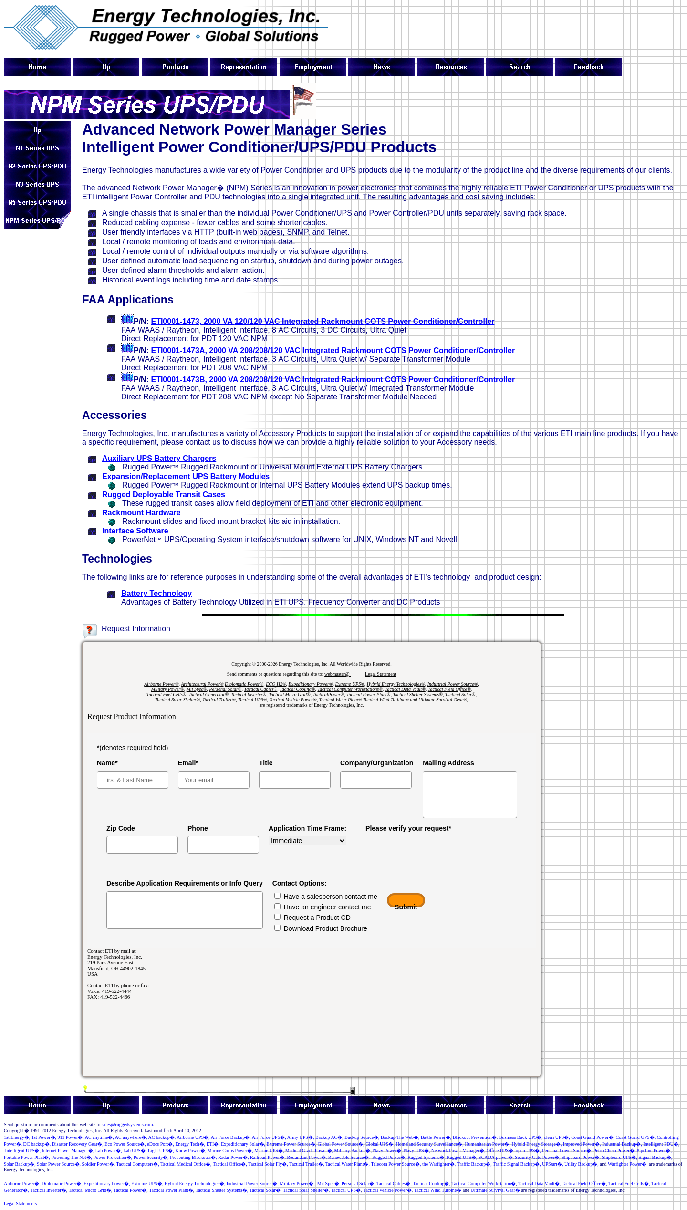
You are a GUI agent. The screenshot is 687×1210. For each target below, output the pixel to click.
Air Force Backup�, (231, 1137)
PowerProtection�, (113, 1157)
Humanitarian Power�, (487, 1144)
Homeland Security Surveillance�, (429, 1144)
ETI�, (213, 1144)
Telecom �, (396, 1164)
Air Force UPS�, (269, 1137)
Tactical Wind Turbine (435, 1190)
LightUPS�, (161, 1150)
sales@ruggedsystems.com (127, 1124)
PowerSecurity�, (151, 1157)
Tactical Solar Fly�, (268, 1164)
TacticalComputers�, (137, 1164)
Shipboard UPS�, (619, 1157)
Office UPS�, (499, 1150)
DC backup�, (37, 1144)
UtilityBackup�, (581, 1164)
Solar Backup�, (20, 1164)
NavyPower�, (387, 1150)
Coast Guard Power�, (592, 1137)
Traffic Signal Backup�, (517, 1164)
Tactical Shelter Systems (219, 1190)
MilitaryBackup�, (353, 1150)
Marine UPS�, (269, 1150)
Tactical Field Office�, (584, 1183)
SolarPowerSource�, (59, 1164)
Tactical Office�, (230, 1164)
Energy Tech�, (190, 1144)
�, (71, 1137)
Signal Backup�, (655, 1157)
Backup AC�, (329, 1137)
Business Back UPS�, (521, 1137)
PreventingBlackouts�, (193, 1157)
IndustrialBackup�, (622, 1144)
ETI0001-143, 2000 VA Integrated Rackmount (322, 321)
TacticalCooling (428, 1183)
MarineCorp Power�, (230, 1150)
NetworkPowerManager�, (458, 1150)
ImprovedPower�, (582, 1144)
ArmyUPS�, (300, 1137)
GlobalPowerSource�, (341, 1144)
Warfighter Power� (627, 1164)
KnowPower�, (190, 1150)
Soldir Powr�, (98, 1164)
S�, (557, 1137)
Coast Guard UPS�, (636, 1137)
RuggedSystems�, (426, 1157)
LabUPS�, (134, 1150)
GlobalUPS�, (380, 1144)
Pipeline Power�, (654, 1150)
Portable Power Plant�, (27, 1157)
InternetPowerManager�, (68, 1150)
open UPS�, (528, 1150)
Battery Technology (156, 593)
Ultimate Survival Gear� (495, 1190)
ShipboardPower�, (581, 1157)
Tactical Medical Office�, (185, 1164)
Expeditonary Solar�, (243, 1144)
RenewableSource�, (349, 1157)
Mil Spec (325, 1183)
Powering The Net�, (71, 1157)
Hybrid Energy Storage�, (536, 1144)
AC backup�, (162, 1137)
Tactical (531, 1183)
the (439, 1164)
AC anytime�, (99, 1137)
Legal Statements (20, 1203)
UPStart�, (552, 1164)
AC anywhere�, (131, 1137)
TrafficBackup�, (474, 1164)
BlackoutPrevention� (475, 1137)
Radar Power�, (233, 1157)
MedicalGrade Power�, (309, 1150)
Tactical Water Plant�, (347, 1164)
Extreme (144, 1183)
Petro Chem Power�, (614, 1150)
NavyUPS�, (417, 1150)
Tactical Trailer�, (306, 1164)
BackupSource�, (361, 1137)
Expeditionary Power (103, 1183)
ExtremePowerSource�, (292, 1144)
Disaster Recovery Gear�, (78, 1144)
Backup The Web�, (400, 1137)
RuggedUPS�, (462, 1157)
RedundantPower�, (307, 1157)
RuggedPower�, (389, 1157)
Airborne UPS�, (193, 1137)
